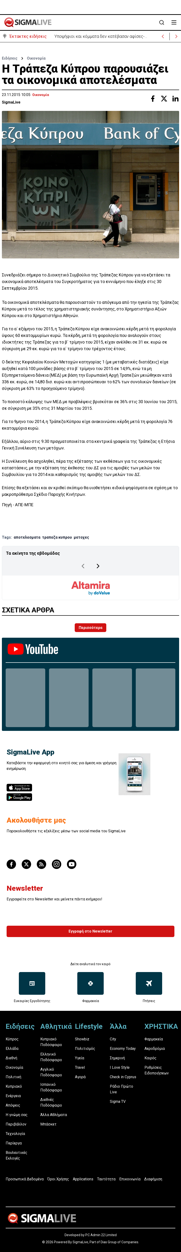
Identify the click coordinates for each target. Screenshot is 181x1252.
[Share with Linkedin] (175, 98)
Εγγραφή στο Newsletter (90, 931)
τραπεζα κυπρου (57, 537)
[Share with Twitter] (164, 98)
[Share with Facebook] (152, 98)
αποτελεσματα (27, 537)
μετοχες (81, 537)
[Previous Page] (83, 566)
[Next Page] (98, 566)
